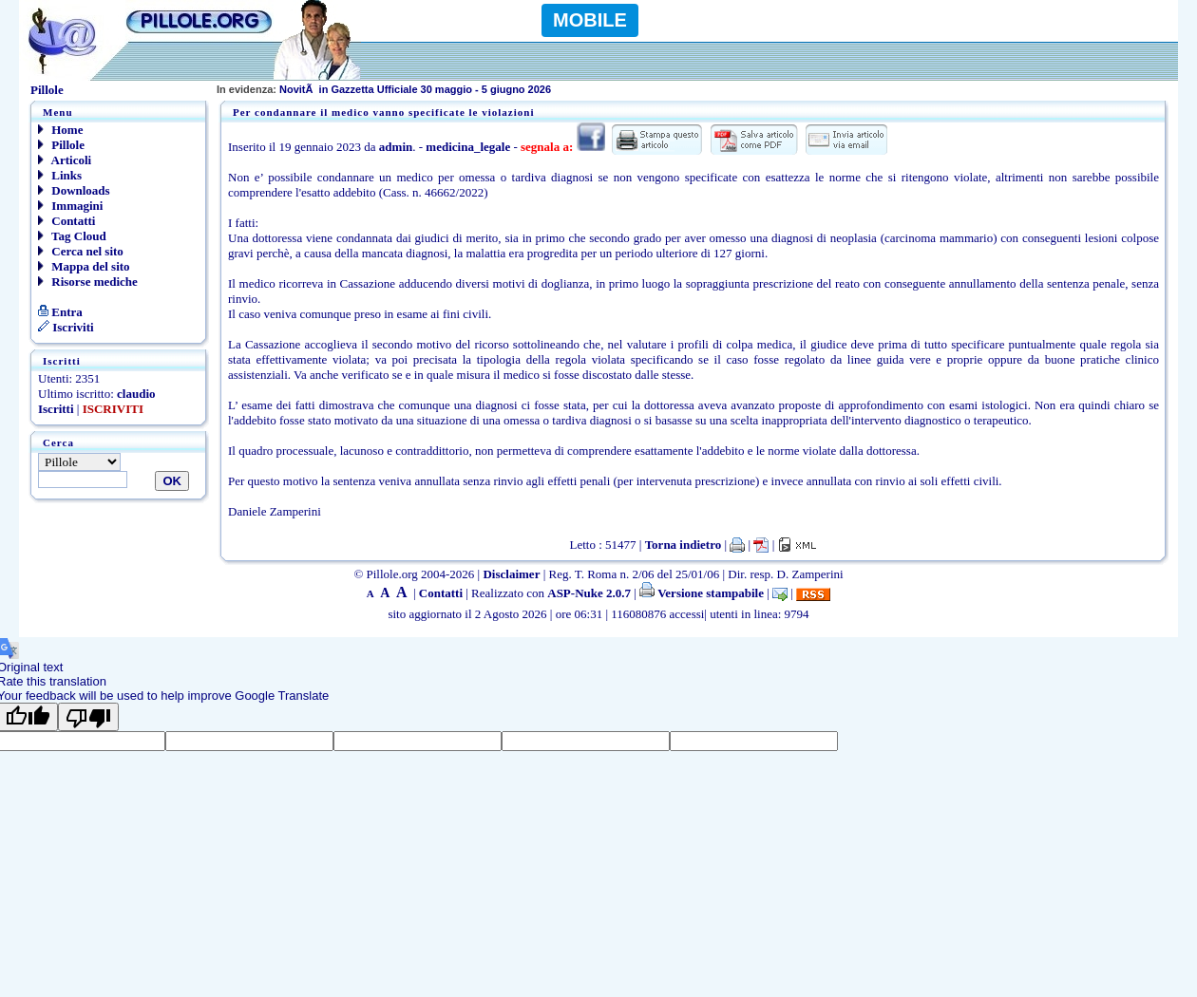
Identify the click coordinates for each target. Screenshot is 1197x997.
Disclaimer (511, 574)
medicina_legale (468, 147)
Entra (60, 312)
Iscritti (56, 409)
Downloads (74, 190)
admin (395, 147)
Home (60, 129)
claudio (136, 393)
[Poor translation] (88, 717)
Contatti (66, 221)
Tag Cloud (72, 236)
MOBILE (590, 19)
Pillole (61, 145)
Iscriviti (66, 327)
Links (60, 175)
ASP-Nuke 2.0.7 (589, 593)
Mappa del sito (84, 266)
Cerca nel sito (81, 251)
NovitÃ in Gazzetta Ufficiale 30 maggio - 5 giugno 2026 (384, 89)
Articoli (64, 160)
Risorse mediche (88, 281)
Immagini (70, 205)
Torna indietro (683, 544)
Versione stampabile (701, 593)
